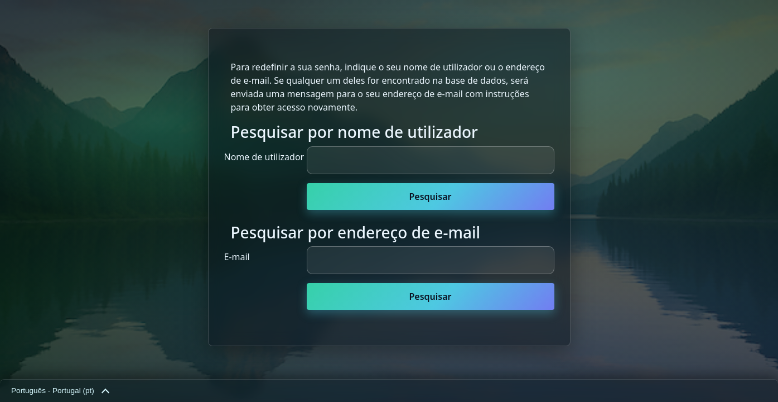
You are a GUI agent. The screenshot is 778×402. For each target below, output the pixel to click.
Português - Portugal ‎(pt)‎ (59, 391)
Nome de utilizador (264, 157)
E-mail (237, 257)
